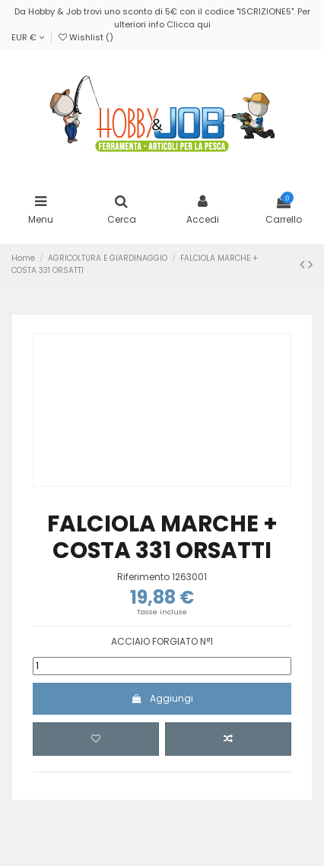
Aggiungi (161, 698)
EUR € (27, 37)
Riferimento (143, 577)
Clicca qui (189, 24)
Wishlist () (86, 37)
